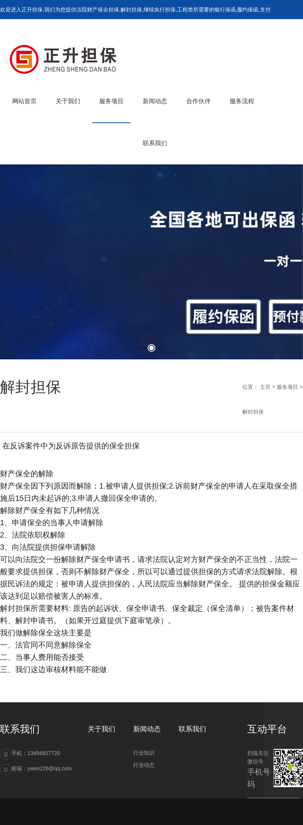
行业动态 (144, 765)
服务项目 (287, 387)
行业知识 (144, 753)
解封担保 (253, 412)
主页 (265, 387)
